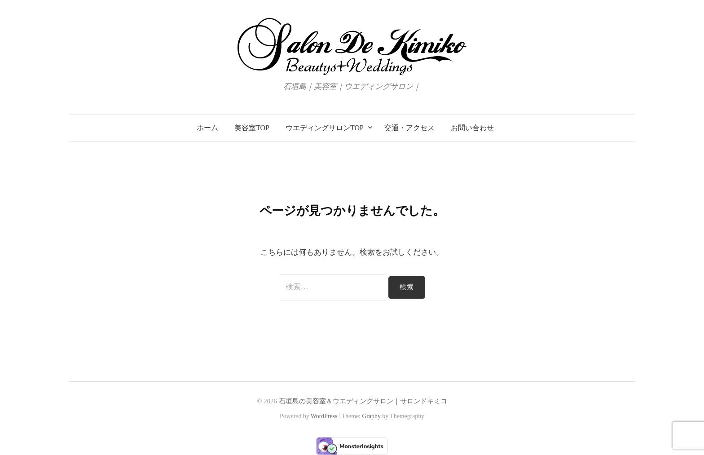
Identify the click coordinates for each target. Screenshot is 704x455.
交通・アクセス (409, 128)
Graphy (371, 416)
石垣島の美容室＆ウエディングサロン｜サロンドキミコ (363, 401)
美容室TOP (251, 128)
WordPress (324, 416)
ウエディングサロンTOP (325, 128)
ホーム (207, 128)
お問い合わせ (472, 128)
